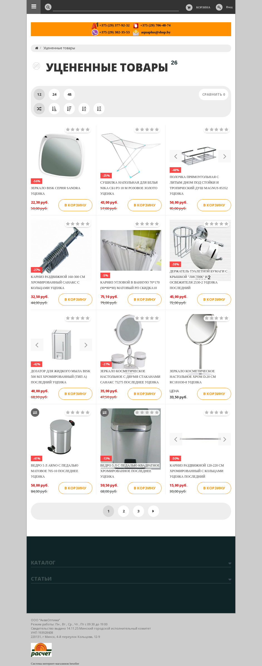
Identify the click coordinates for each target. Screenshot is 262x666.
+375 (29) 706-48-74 (151, 25)
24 (54, 94)
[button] (176, 156)
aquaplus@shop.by (151, 32)
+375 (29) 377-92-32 (111, 25)
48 (69, 94)
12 (39, 94)
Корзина (203, 7)
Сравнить (213, 94)
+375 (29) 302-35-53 (111, 32)
